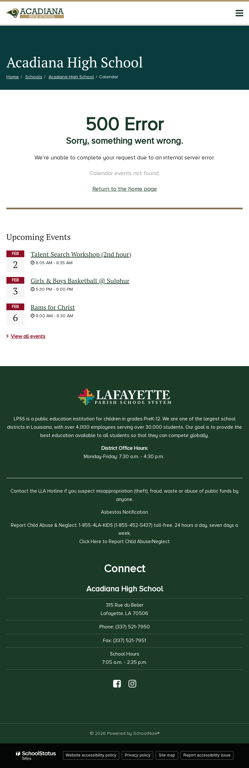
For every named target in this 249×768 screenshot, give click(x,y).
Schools (33, 77)
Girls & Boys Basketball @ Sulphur (80, 280)
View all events (28, 336)
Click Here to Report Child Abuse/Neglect (124, 541)
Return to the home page (124, 188)
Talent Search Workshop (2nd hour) (81, 254)
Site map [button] (167, 755)
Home (12, 77)
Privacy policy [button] (137, 755)
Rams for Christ (53, 307)
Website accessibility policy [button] (91, 755)
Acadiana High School (71, 77)
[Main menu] (239, 13)
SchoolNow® (146, 733)
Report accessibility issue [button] (207, 755)
